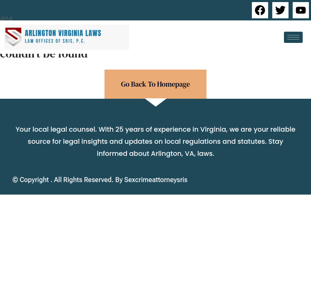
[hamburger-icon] (293, 37)
